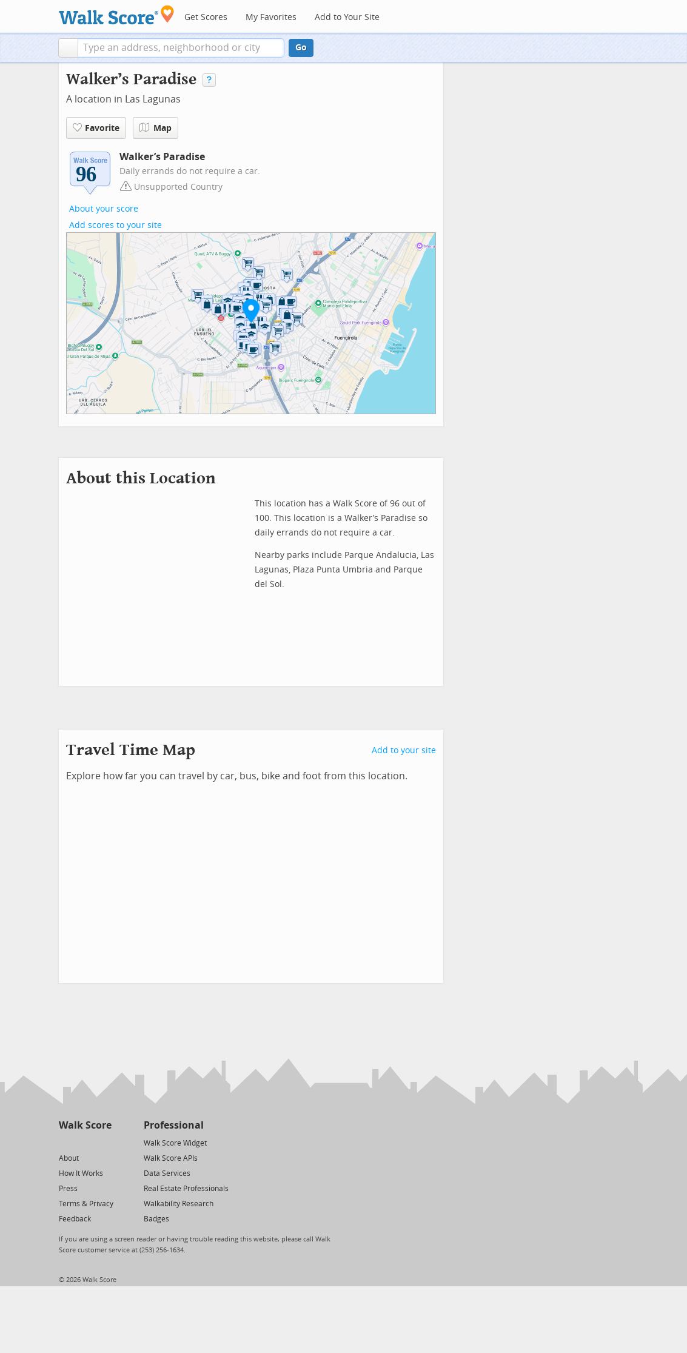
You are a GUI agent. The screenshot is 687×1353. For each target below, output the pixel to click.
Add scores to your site (115, 225)
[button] (68, 48)
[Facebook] (85, 1142)
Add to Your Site (347, 17)
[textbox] (181, 48)
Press (68, 1188)
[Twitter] (66, 1142)
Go (301, 47)
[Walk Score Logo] (117, 15)
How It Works (81, 1173)
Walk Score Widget (175, 1143)
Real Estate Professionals (186, 1188)
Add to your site (404, 750)
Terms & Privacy (86, 1204)
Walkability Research (178, 1204)
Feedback (75, 1219)
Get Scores (205, 17)
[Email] (103, 1142)
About (69, 1158)
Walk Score (85, 1125)
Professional (174, 1125)
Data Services (167, 1173)
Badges (156, 1219)
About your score (103, 209)
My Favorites (271, 17)
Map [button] (155, 128)
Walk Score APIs (171, 1158)
